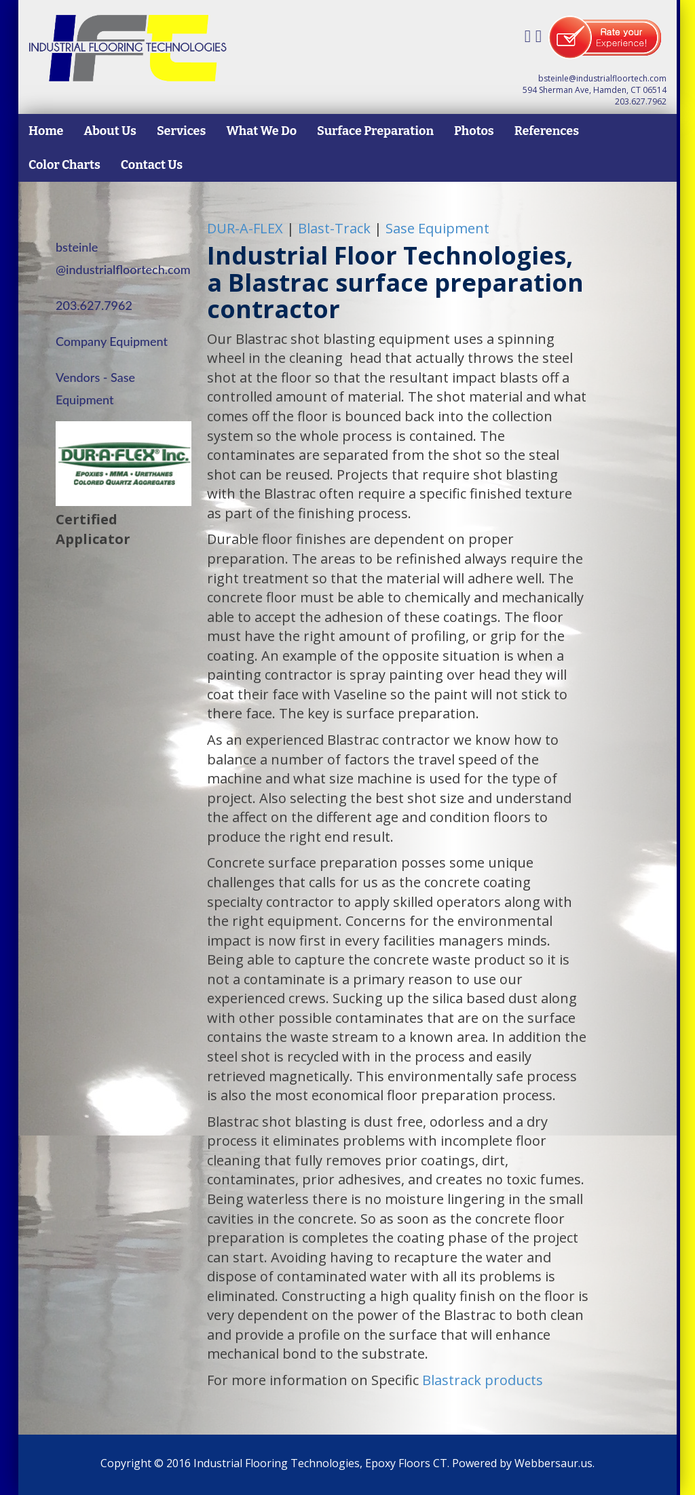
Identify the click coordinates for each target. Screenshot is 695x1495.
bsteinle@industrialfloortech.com (602, 78)
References (546, 130)
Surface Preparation (375, 130)
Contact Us (152, 164)
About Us (109, 130)
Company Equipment (112, 341)
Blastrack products (482, 1380)
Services (181, 130)
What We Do (261, 130)
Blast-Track (334, 228)
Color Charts (64, 164)
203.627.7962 (640, 101)
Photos (474, 130)
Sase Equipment (437, 228)
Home (46, 130)
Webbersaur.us (553, 1463)
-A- (245, 228)
